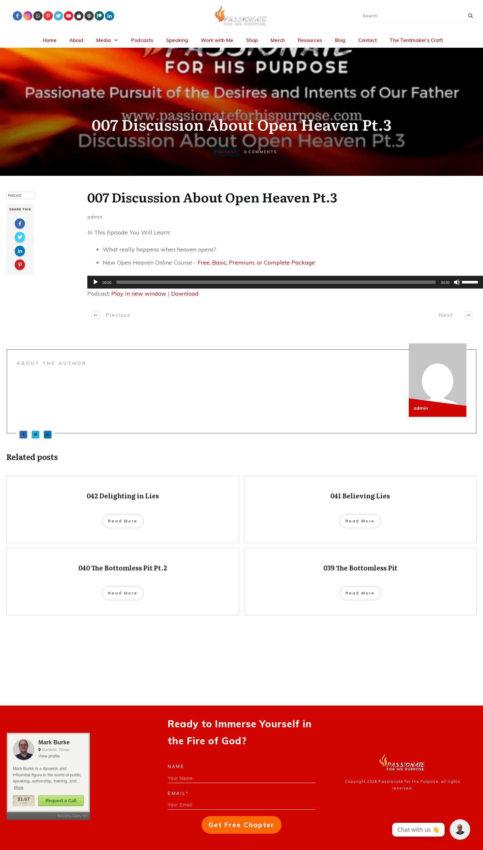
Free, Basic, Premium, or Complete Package (256, 262)
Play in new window (138, 293)
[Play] (95, 282)
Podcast (226, 152)
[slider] (276, 282)
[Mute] (457, 282)
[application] (282, 282)
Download (185, 293)
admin (94, 217)
